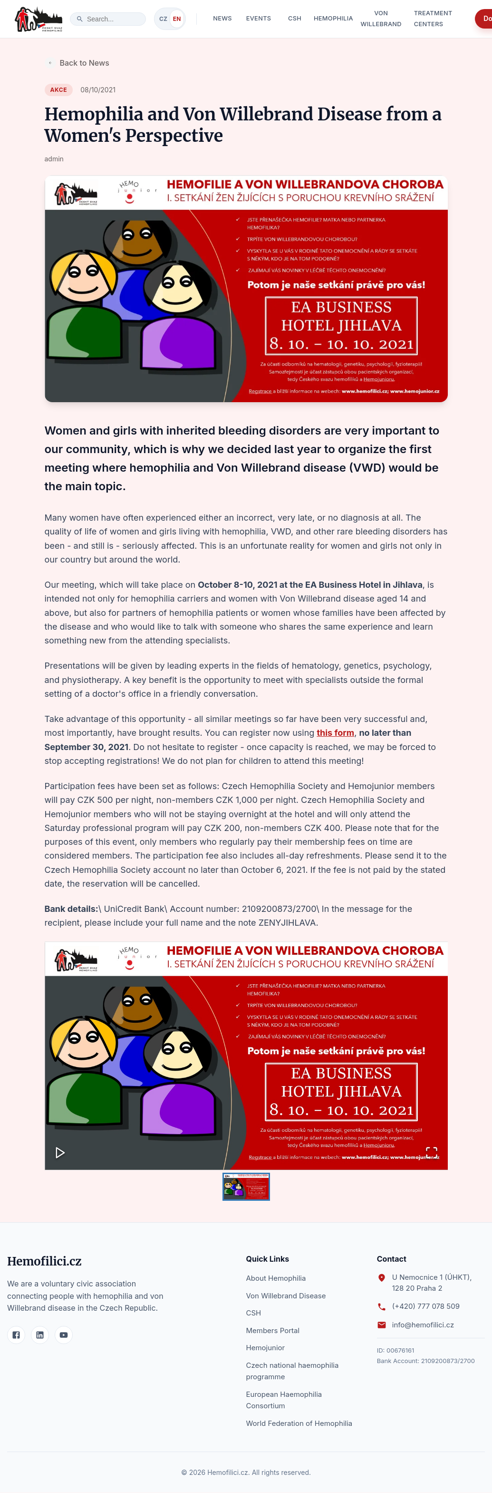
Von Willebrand (381, 19)
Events (258, 19)
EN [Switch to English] (176, 19)
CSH (295, 19)
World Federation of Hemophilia (299, 1423)
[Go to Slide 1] (246, 1187)
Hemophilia (333, 19)
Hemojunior (265, 1348)
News (222, 19)
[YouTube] (64, 1335)
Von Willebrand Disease (286, 1296)
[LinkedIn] (40, 1335)
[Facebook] (16, 1335)
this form (335, 733)
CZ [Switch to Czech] (163, 19)
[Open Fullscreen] (431, 1153)
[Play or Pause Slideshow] (61, 1153)
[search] (113, 19)
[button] (246, 1055)
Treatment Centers (440, 19)
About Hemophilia (276, 1278)
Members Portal (273, 1330)
